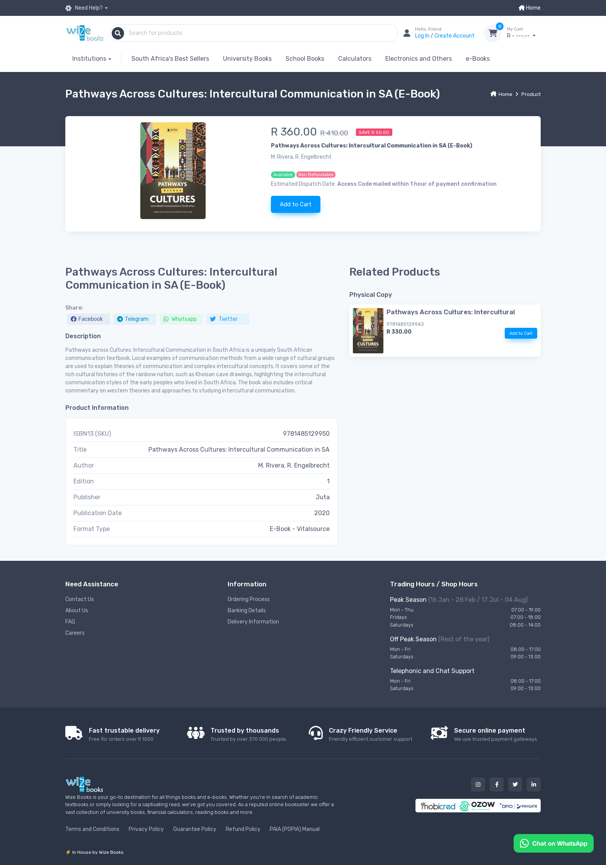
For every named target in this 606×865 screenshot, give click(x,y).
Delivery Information (253, 621)
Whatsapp (180, 319)
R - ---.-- (524, 32)
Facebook (87, 319)
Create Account (454, 36)
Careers (75, 633)
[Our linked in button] (534, 784)
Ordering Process (249, 599)
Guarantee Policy (194, 829)
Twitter (224, 319)
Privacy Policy (146, 829)
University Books (247, 58)
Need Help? (84, 8)
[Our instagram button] (478, 784)
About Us (76, 610)
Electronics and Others (418, 58)
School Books (305, 58)
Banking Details (247, 610)
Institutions (89, 58)
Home (530, 8)
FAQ (70, 621)
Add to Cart (296, 204)
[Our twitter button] (515, 784)
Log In (423, 36)
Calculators (354, 58)
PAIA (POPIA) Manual (295, 829)
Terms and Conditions (92, 829)
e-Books (478, 58)
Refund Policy (243, 829)
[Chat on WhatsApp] (554, 842)
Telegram (132, 319)
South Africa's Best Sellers (170, 58)
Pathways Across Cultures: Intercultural (450, 312)
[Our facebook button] (497, 784)
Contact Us (79, 599)
